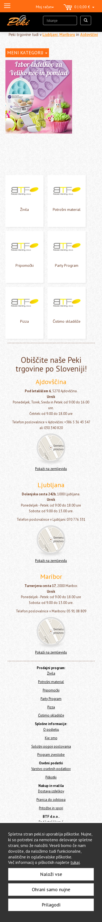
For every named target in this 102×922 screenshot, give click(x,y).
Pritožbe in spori (51, 808)
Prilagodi (51, 905)
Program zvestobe (51, 754)
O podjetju (51, 729)
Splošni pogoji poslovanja (51, 746)
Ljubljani (50, 34)
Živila (24, 209)
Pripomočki (25, 265)
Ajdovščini (89, 34)
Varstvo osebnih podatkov (51, 769)
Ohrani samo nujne (51, 889)
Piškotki (51, 777)
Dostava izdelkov (51, 791)
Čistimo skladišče (67, 321)
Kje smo (51, 738)
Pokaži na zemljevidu (51, 468)
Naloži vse (51, 874)
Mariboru (67, 34)
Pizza (24, 321)
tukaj (75, 862)
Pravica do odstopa (51, 799)
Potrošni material (67, 209)
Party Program (66, 265)
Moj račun (45, 6)
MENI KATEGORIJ (27, 52)
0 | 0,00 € (79, 7)
